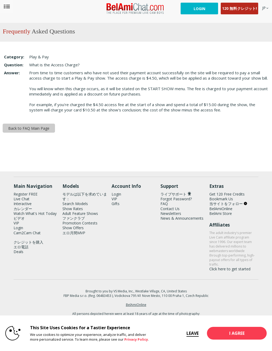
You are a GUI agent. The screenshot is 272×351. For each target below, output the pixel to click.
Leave (192, 333)
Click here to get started (229, 268)
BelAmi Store (220, 213)
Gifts (116, 203)
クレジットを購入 (28, 242)
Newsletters (170, 213)
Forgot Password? (176, 198)
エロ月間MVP (73, 232)
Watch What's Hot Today (35, 213)
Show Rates (72, 208)
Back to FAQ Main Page (28, 128)
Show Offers (73, 227)
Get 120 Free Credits (227, 194)
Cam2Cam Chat (27, 232)
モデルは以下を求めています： (84, 196)
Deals (18, 251)
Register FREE (25, 194)
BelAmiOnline (220, 208)
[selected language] (264, 8)
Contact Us (170, 208)
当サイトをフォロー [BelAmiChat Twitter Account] (228, 203)
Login (199, 8)
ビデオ (19, 218)
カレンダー (23, 208)
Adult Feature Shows (80, 213)
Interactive (23, 203)
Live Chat (21, 198)
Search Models (75, 203)
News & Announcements (181, 218)
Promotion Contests (79, 223)
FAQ (164, 203)
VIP (16, 223)
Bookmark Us (221, 198)
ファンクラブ (73, 218)
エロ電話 (21, 246)
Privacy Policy (136, 339)
